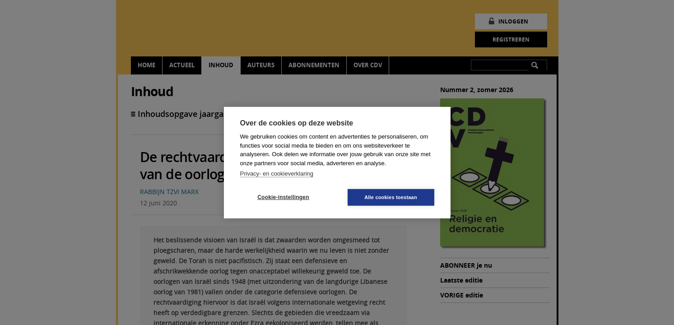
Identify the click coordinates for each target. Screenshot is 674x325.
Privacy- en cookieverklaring (277, 173)
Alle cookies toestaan (390, 197)
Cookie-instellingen (283, 197)
